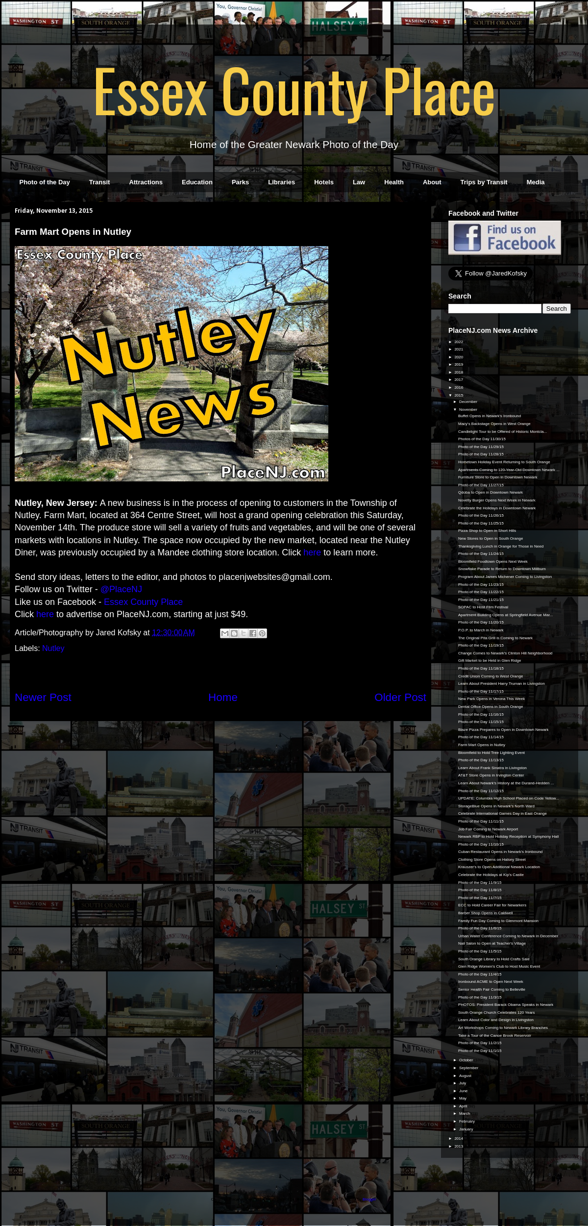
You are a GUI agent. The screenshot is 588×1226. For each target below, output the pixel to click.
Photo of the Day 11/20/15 (481, 622)
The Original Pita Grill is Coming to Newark (495, 638)
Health (394, 182)
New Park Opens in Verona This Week (491, 699)
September (469, 1068)
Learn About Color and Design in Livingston (496, 1020)
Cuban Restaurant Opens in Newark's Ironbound (500, 852)
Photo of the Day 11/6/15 (480, 928)
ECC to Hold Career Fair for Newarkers (492, 905)
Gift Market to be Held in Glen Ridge (489, 660)
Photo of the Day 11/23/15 (481, 584)
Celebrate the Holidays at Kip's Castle (491, 875)
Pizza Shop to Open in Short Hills (487, 530)
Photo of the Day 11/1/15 (480, 1051)
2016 (459, 387)
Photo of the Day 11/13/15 (481, 760)
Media (536, 182)
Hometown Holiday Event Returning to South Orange (504, 462)
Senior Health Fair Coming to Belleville (491, 989)
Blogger (369, 1199)
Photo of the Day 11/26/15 (481, 515)
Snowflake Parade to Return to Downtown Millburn (502, 569)
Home (223, 697)
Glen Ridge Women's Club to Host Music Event (499, 966)
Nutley (53, 648)
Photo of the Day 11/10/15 (481, 844)
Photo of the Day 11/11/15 (481, 821)
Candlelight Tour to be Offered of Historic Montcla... (502, 431)
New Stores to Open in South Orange (490, 538)
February (467, 1121)
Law (359, 182)
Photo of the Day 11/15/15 (481, 722)
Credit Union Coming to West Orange (490, 676)
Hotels (324, 182)
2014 (459, 1138)
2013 (459, 1146)
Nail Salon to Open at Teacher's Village (492, 943)
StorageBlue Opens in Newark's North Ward (496, 806)
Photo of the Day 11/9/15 (480, 882)
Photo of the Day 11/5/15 (480, 951)
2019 (459, 364)
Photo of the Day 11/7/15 (480, 898)
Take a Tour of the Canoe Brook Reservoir (494, 1035)
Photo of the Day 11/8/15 (480, 890)
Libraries (281, 182)
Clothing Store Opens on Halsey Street (492, 859)
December (468, 402)
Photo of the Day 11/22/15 (481, 592)
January (466, 1129)
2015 (459, 395)
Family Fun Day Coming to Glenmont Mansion (498, 921)
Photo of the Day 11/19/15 (481, 645)
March (465, 1113)
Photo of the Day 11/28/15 (481, 454)
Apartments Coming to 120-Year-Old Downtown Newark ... (509, 470)
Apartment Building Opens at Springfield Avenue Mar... (505, 615)
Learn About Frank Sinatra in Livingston (492, 768)
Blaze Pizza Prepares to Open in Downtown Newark (503, 729)
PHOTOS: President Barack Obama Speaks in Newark (505, 1004)
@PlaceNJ (121, 589)
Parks (240, 182)
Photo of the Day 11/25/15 (481, 523)
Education (197, 182)
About (432, 182)
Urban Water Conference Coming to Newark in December (508, 936)
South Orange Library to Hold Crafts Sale (494, 959)
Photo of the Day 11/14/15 (481, 737)
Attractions (146, 182)
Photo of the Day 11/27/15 (481, 485)
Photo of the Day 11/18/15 (481, 668)
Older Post (400, 697)
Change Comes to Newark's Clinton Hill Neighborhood (505, 653)
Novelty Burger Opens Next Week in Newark (497, 500)
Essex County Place (294, 88)
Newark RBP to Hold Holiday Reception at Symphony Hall (508, 836)
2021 (459, 349)
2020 (459, 357)
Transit (99, 182)
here (45, 614)
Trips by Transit (484, 182)
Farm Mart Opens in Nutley (481, 745)
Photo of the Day (45, 182)
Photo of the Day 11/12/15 (481, 791)
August (465, 1076)
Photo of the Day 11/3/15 (480, 997)
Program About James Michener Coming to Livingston (505, 577)
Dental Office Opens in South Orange (490, 706)
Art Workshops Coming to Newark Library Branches (503, 1028)
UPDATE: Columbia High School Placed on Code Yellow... (508, 798)
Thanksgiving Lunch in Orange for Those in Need (500, 546)
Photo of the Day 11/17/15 (481, 691)
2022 (459, 342)
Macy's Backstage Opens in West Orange (494, 424)
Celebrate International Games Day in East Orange (502, 813)
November (468, 409)
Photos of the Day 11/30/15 (482, 439)
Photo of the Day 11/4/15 (480, 974)
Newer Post (43, 697)
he (308, 552)
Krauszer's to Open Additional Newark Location (499, 867)
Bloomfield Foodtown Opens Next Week (493, 561)
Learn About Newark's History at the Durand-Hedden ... (506, 783)
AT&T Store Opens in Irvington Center (491, 775)
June (464, 1091)
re (317, 552)
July (463, 1083)
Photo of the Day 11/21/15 (481, 600)
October (466, 1060)
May (463, 1098)
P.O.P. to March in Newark (481, 630)
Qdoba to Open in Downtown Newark (490, 492)
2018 (459, 372)
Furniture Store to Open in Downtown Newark (497, 477)
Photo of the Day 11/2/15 (480, 1043)
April (463, 1106)
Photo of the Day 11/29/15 (481, 447)
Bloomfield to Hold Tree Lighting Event (491, 753)
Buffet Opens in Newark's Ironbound (489, 416)
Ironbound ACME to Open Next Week (490, 981)
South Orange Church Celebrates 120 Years (496, 1012)
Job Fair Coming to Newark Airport (488, 829)
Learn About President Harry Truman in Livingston (501, 683)
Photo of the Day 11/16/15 (481, 714)
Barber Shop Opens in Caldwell (485, 913)
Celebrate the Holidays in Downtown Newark (497, 508)
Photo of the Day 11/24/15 (481, 553)
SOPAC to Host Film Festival (483, 607)
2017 (459, 379)
